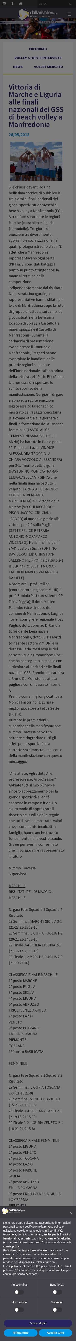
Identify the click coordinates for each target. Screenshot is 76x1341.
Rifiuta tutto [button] (21, 1332)
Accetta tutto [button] (55, 1332)
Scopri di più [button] (38, 1323)
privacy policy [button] (52, 1226)
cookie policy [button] (11, 1246)
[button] (70, 1213)
